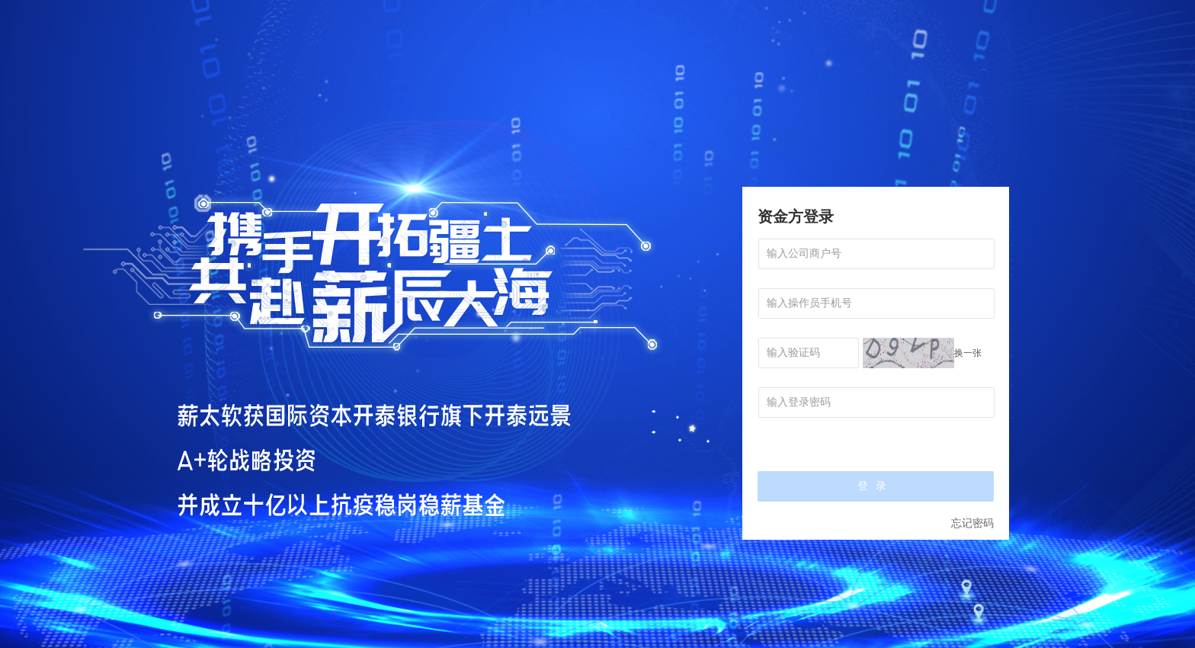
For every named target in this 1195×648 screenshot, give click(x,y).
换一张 (968, 353)
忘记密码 (972, 523)
